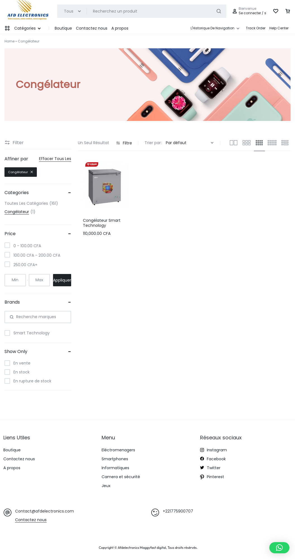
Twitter (210, 468)
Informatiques (115, 468)
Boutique (63, 28)
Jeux (106, 485)
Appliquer (62, 280)
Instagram (213, 450)
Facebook (213, 459)
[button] (279, 547)
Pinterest (212, 478)
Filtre (124, 143)
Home (9, 41)
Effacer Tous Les (55, 158)
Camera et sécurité (121, 477)
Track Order (255, 28)
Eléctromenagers (118, 450)
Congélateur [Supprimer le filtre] (20, 172)
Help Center (279, 28)
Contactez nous (91, 28)
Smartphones (115, 459)
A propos (119, 28)
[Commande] (190, 142)
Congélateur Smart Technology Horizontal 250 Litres (102, 225)
